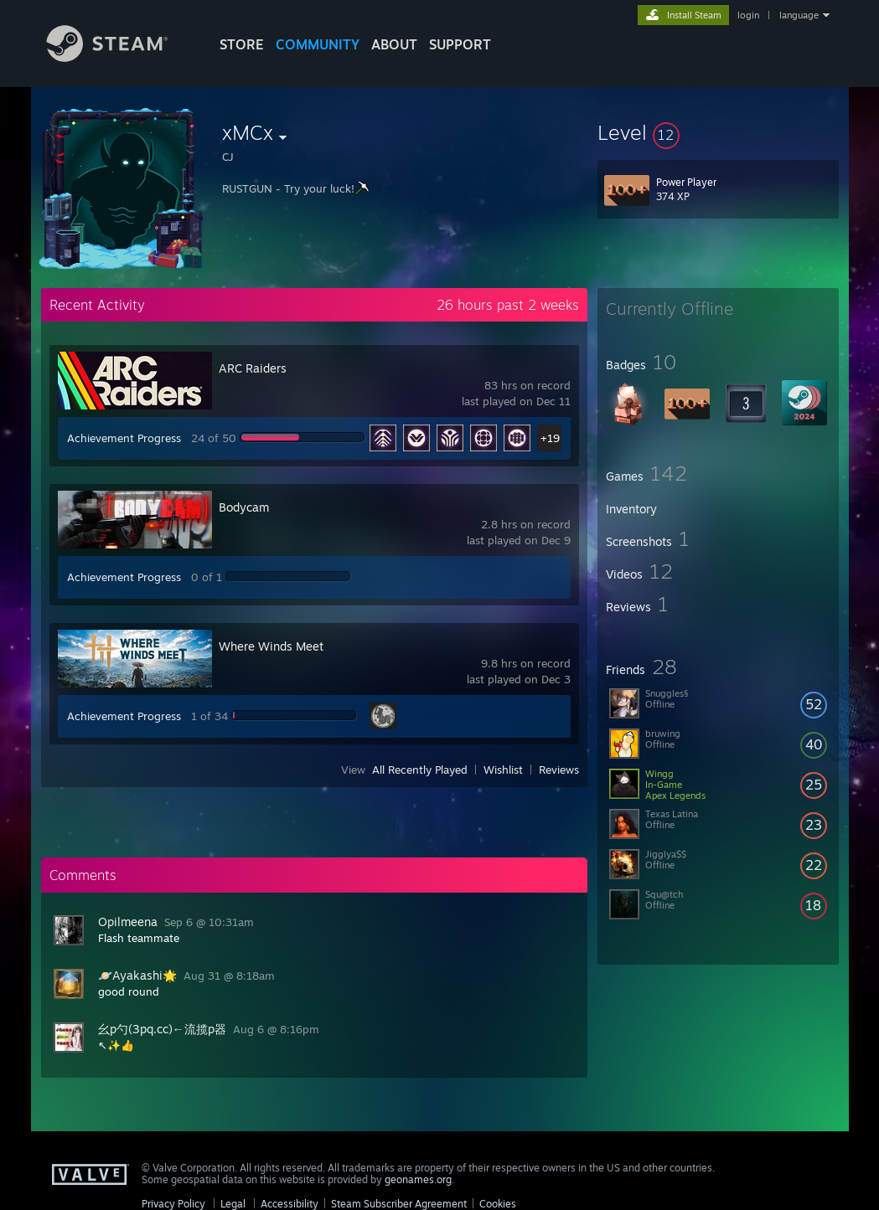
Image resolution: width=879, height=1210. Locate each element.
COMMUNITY (317, 44)
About (394, 44)
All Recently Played (420, 769)
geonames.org (418, 1179)
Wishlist (503, 769)
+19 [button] (550, 438)
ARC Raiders (253, 368)
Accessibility (289, 1203)
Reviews (559, 769)
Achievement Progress (124, 438)
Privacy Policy (173, 1203)
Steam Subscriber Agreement (399, 1203)
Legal (233, 1203)
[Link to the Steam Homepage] (120, 57)
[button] (718, 132)
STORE (242, 44)
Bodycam (244, 507)
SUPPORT (460, 44)
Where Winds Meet (271, 646)
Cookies (497, 1203)
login (748, 15)
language (799, 15)
